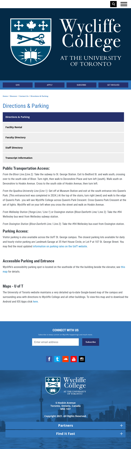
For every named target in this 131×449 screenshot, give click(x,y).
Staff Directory (14, 147)
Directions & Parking (17, 117)
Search (114, 4)
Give (18, 85)
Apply (49, 85)
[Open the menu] (123, 4)
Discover (13, 96)
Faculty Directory (15, 137)
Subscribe (81, 85)
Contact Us (23, 96)
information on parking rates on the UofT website (59, 246)
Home (5, 96)
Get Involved (113, 85)
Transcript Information (18, 157)
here (35, 301)
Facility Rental (13, 127)
